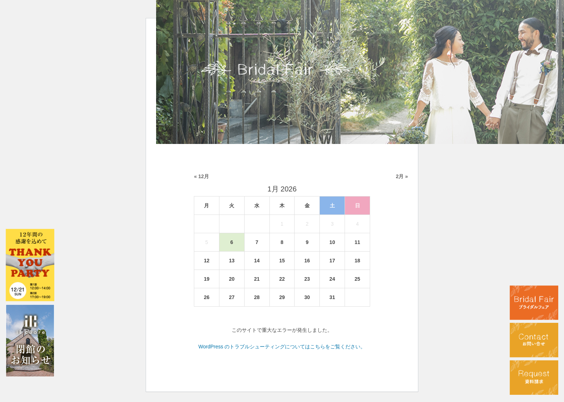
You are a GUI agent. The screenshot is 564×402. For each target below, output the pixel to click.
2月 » (402, 176)
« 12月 (201, 176)
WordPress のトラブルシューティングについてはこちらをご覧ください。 (282, 346)
